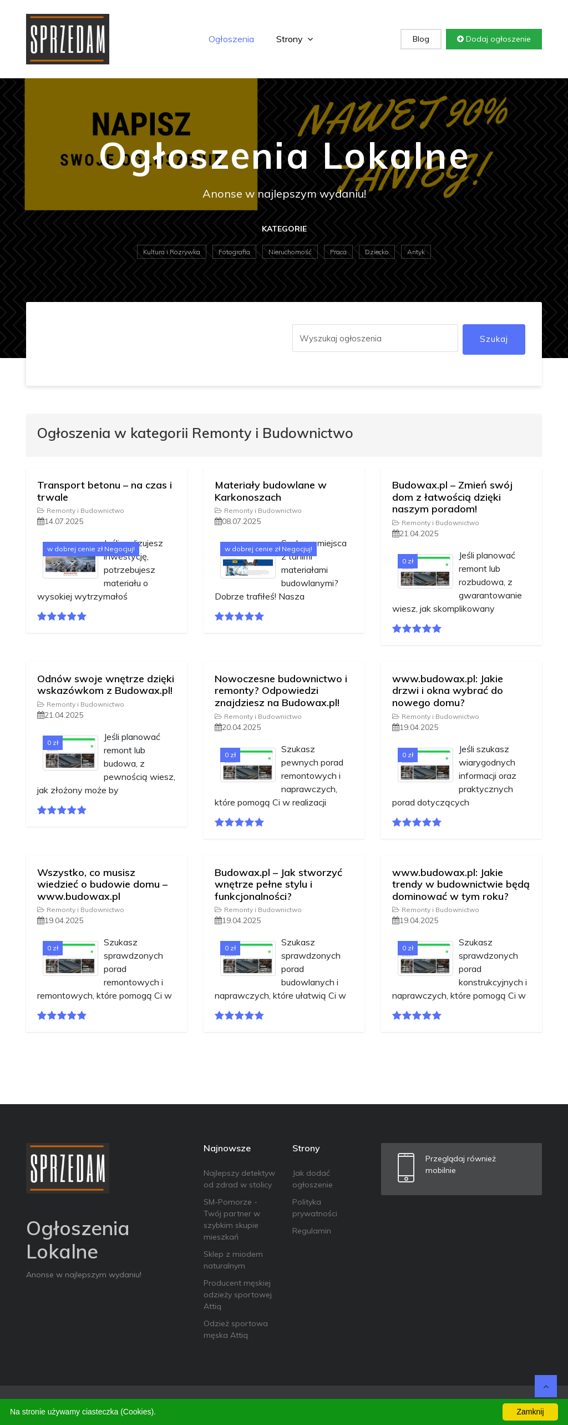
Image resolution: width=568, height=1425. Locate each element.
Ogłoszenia (231, 38)
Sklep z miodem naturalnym (233, 1260)
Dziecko (377, 252)
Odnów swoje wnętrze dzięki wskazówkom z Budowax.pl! (105, 684)
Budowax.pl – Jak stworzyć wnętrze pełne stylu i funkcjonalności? (278, 884)
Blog (421, 39)
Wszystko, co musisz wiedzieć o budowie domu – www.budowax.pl (102, 884)
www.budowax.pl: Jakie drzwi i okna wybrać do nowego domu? (447, 690)
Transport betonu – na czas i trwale (104, 491)
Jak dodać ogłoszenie (312, 1179)
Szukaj (494, 339)
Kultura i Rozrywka (171, 252)
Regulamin (311, 1231)
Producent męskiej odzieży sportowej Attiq (238, 1294)
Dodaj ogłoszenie (494, 39)
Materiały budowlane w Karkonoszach (271, 491)
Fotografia (234, 252)
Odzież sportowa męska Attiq (236, 1329)
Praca (338, 252)
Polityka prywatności (314, 1207)
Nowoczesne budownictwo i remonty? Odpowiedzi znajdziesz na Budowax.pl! (281, 690)
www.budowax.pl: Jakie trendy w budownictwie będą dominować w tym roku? (461, 884)
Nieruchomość (290, 252)
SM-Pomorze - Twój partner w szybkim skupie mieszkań (232, 1219)
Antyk (416, 252)
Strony (294, 38)
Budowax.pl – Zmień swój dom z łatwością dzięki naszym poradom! (452, 497)
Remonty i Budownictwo (80, 510)
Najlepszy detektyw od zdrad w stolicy (239, 1179)
